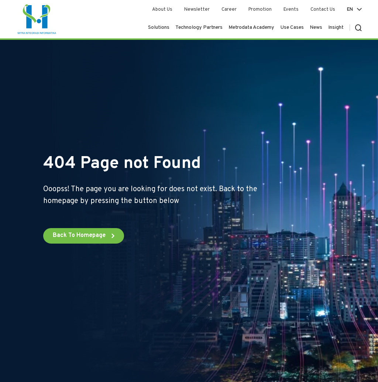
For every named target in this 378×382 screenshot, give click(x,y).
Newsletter (197, 10)
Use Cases (292, 27)
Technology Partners (199, 27)
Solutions (158, 27)
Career (229, 10)
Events (291, 10)
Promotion (260, 10)
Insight (336, 27)
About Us (162, 10)
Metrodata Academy (251, 27)
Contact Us (322, 10)
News (316, 27)
